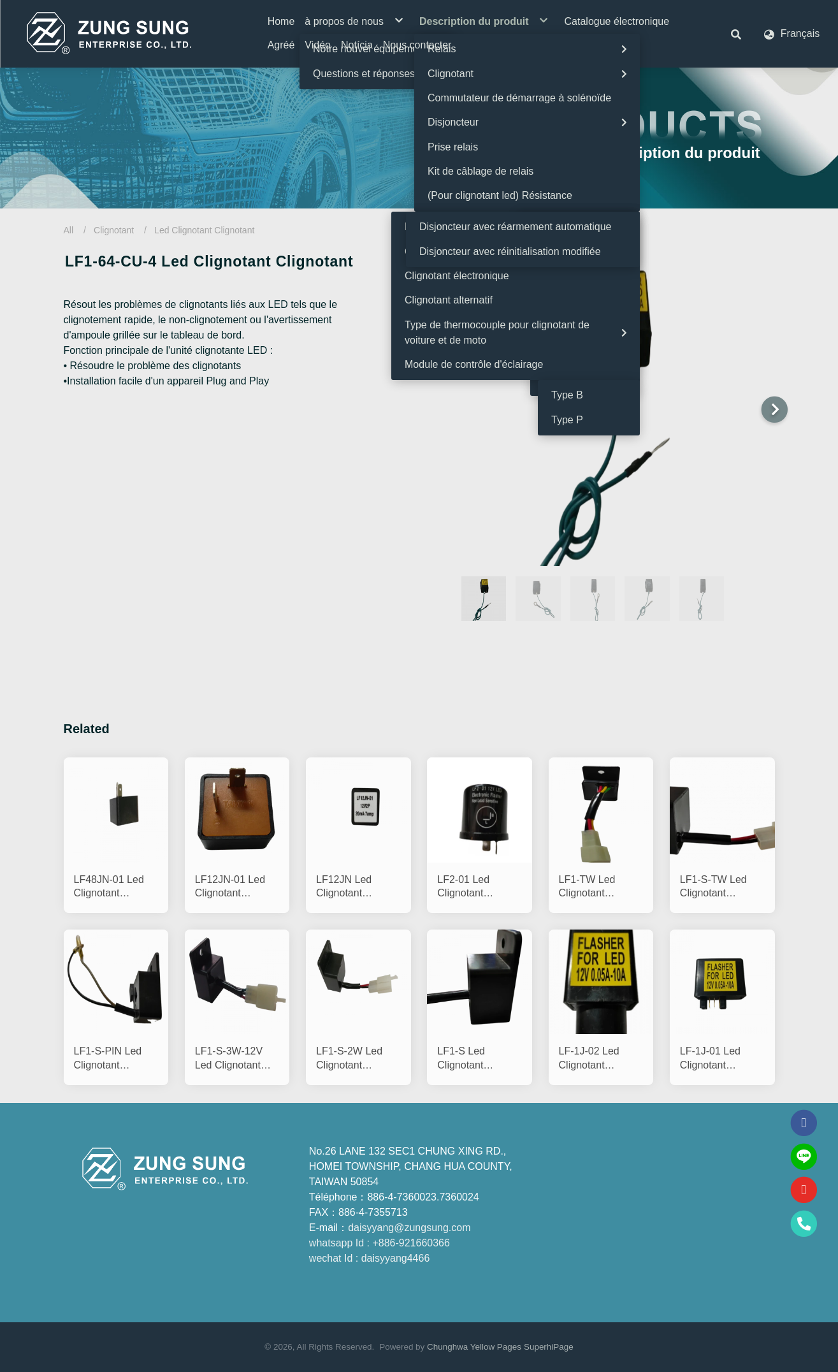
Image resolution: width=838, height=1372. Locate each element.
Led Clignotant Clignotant (204, 230)
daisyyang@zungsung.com (409, 1227)
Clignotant (114, 230)
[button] (736, 34)
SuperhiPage (549, 1347)
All (69, 230)
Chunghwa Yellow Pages (474, 1347)
